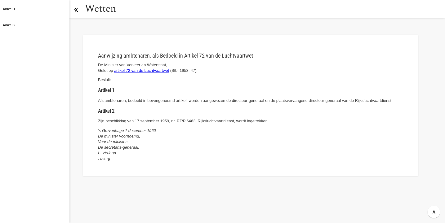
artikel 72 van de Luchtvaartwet (141, 70)
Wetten (100, 8)
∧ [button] (434, 211)
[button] (76, 9)
